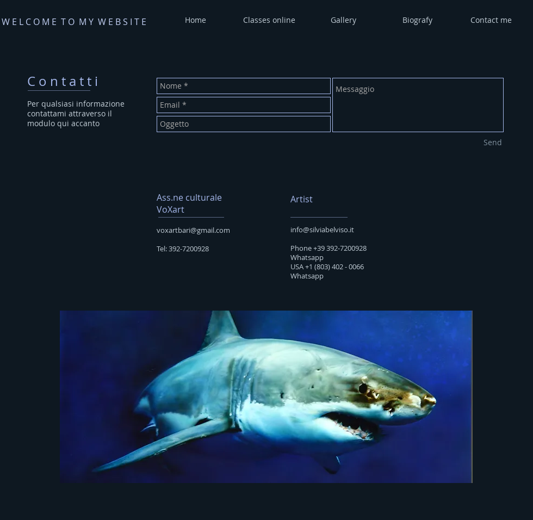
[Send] (493, 142)
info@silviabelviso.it (322, 229)
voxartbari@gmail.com (193, 230)
